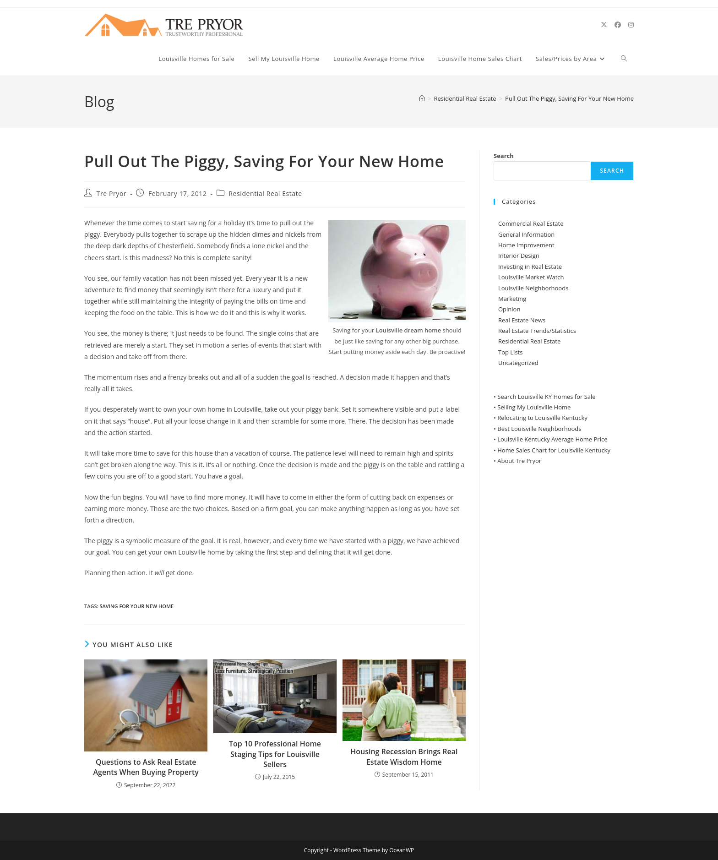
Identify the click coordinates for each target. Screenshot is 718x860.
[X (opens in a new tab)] (604, 25)
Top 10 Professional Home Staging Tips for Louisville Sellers (275, 754)
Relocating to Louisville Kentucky (542, 418)
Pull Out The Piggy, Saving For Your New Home (569, 98)
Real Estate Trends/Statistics (537, 331)
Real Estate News (521, 320)
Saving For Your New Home (136, 606)
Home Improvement (526, 245)
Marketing (512, 298)
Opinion (509, 309)
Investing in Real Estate (530, 266)
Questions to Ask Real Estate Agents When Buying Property (145, 767)
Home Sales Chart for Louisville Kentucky (553, 450)
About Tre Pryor (519, 461)
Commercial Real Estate (531, 223)
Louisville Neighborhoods (533, 288)
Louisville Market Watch (531, 277)
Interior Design (518, 255)
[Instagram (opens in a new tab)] (631, 25)
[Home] (422, 98)
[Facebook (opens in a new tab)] (618, 25)
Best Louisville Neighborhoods (539, 429)
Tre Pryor (112, 193)
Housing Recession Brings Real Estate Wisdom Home (403, 756)
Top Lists (510, 352)
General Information (526, 234)
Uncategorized (518, 363)
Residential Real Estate (265, 193)
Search (504, 156)
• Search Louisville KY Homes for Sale (545, 396)
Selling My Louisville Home (534, 407)
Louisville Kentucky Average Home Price (552, 439)
